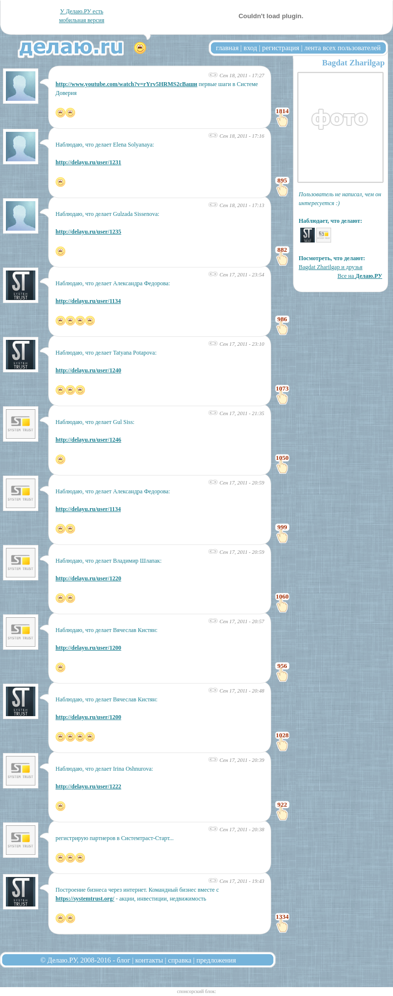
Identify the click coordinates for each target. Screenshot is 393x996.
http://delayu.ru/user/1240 (88, 370)
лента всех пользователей (342, 48)
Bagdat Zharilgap (353, 62)
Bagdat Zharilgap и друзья (331, 267)
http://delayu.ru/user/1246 (88, 439)
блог (123, 960)
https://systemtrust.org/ (85, 898)
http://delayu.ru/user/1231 (88, 162)
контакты (149, 960)
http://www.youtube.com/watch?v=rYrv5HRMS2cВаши (126, 84)
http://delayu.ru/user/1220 (88, 578)
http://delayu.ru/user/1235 (88, 231)
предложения (216, 960)
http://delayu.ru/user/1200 (88, 647)
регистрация (280, 48)
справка (180, 960)
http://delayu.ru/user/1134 (88, 301)
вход (250, 48)
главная (227, 48)
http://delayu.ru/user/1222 (88, 786)
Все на (359, 275)
